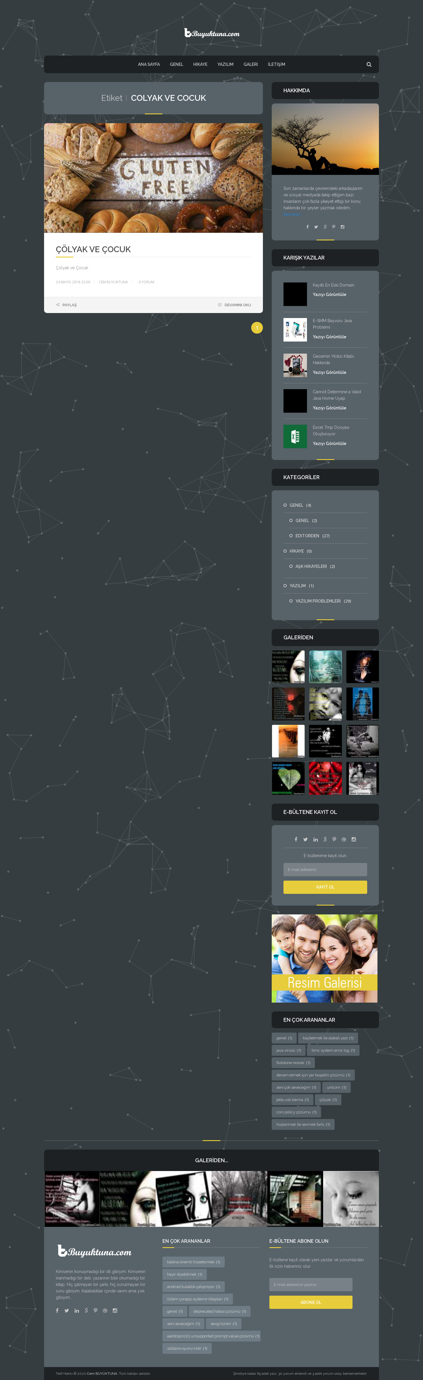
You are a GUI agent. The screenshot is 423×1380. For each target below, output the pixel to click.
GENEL (176, 64)
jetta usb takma (292, 1099)
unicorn (336, 1087)
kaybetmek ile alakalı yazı (328, 1038)
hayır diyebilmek (184, 1274)
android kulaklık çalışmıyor (193, 1286)
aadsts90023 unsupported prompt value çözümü (213, 1335)
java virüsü (288, 1050)
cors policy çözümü (296, 1112)
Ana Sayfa (149, 64)
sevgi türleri (224, 1323)
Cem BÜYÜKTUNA (113, 282)
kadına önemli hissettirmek (193, 1261)
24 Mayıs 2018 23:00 (73, 282)
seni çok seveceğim (296, 1087)
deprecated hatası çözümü (220, 1311)
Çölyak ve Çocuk (93, 249)
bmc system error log (333, 1050)
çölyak (328, 1099)
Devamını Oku (238, 305)
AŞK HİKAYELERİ (315, 566)
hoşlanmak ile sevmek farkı (303, 1124)
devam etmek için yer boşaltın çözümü (313, 1075)
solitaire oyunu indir (187, 1348)
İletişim (276, 64)
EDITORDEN (313, 535)
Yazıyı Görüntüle (329, 294)
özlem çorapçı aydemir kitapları (197, 1298)
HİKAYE (200, 64)
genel (284, 1038)
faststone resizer (293, 1062)
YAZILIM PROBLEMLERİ (323, 601)
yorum (146, 282)
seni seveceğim (183, 1323)
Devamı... (293, 214)
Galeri (251, 64)
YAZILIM (225, 64)
